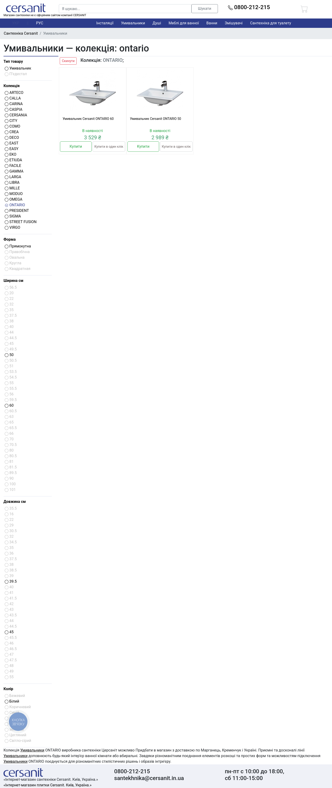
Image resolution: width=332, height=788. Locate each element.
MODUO (14, 193)
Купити (76, 146)
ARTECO (14, 92)
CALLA (13, 98)
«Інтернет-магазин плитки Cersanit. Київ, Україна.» (47, 785)
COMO (12, 126)
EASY (12, 149)
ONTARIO (15, 205)
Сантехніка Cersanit (21, 33)
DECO (12, 137)
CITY (11, 120)
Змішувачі (233, 23)
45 (9, 632)
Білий (12, 701)
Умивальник (18, 68)
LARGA (13, 177)
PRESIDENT (17, 210)
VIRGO (12, 227)
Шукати (204, 8)
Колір (8, 689)
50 (9, 355)
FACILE (13, 165)
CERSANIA (16, 115)
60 (9, 405)
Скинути (68, 61)
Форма (10, 239)
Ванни (211, 23)
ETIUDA (13, 160)
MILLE (12, 188)
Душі (157, 23)
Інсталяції (105, 23)
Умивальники (133, 23)
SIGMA (13, 216)
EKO (10, 154)
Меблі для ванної (183, 23)
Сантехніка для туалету (270, 23)
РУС (39, 23)
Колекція (12, 86)
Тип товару (13, 61)
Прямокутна (18, 246)
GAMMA (14, 171)
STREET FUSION (21, 222)
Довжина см (15, 501)
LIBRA (12, 182)
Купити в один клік (108, 146)
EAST (12, 143)
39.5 (11, 581)
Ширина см (13, 280)
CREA (12, 132)
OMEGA (13, 199)
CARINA (14, 104)
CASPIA (13, 109)
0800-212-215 (249, 7)
